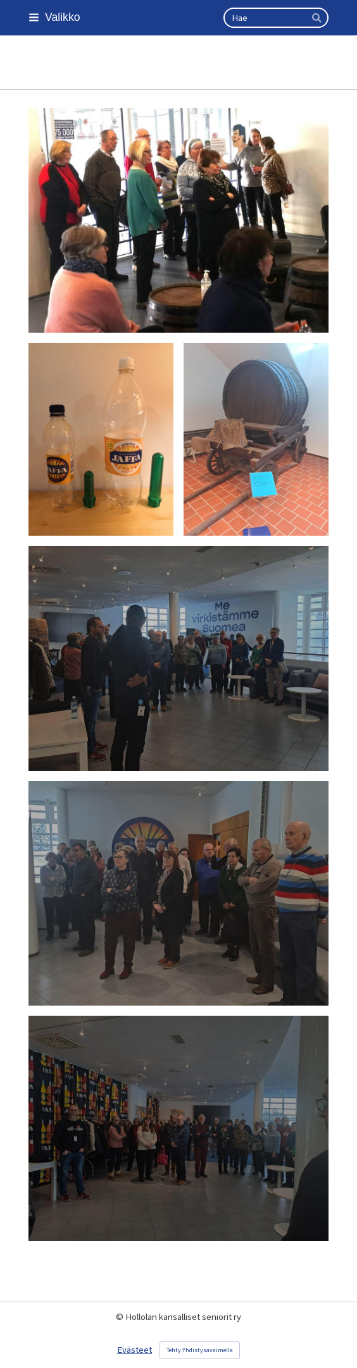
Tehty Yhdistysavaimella (199, 1350)
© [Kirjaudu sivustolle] (120, 1316)
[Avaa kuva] (178, 220)
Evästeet (134, 1350)
